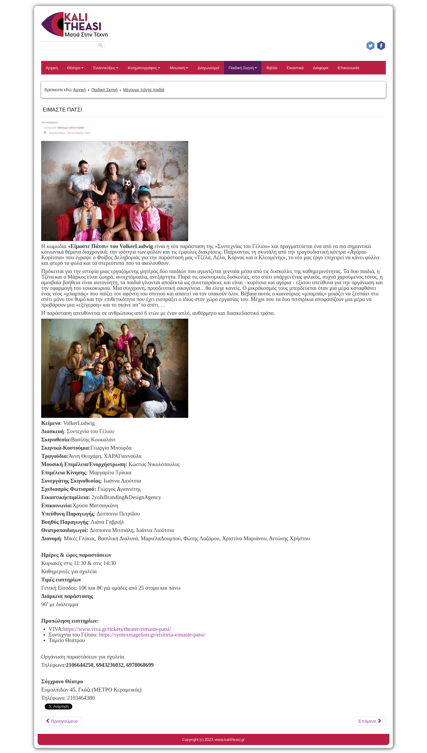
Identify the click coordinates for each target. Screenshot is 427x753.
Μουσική (179, 67)
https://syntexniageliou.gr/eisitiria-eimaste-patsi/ (152, 634)
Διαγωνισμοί (208, 67)
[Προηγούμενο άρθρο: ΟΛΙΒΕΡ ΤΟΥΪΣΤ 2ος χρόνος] (61, 721)
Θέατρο (75, 67)
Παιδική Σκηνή (242, 67)
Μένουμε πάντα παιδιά (143, 89)
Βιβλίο (271, 67)
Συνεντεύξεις (106, 67)
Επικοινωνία (348, 67)
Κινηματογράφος (144, 67)
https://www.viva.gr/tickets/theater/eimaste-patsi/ (117, 629)
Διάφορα (320, 67)
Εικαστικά (295, 67)
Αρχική (52, 67)
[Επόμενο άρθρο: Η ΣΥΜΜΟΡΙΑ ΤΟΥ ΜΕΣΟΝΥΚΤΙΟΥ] (370, 721)
